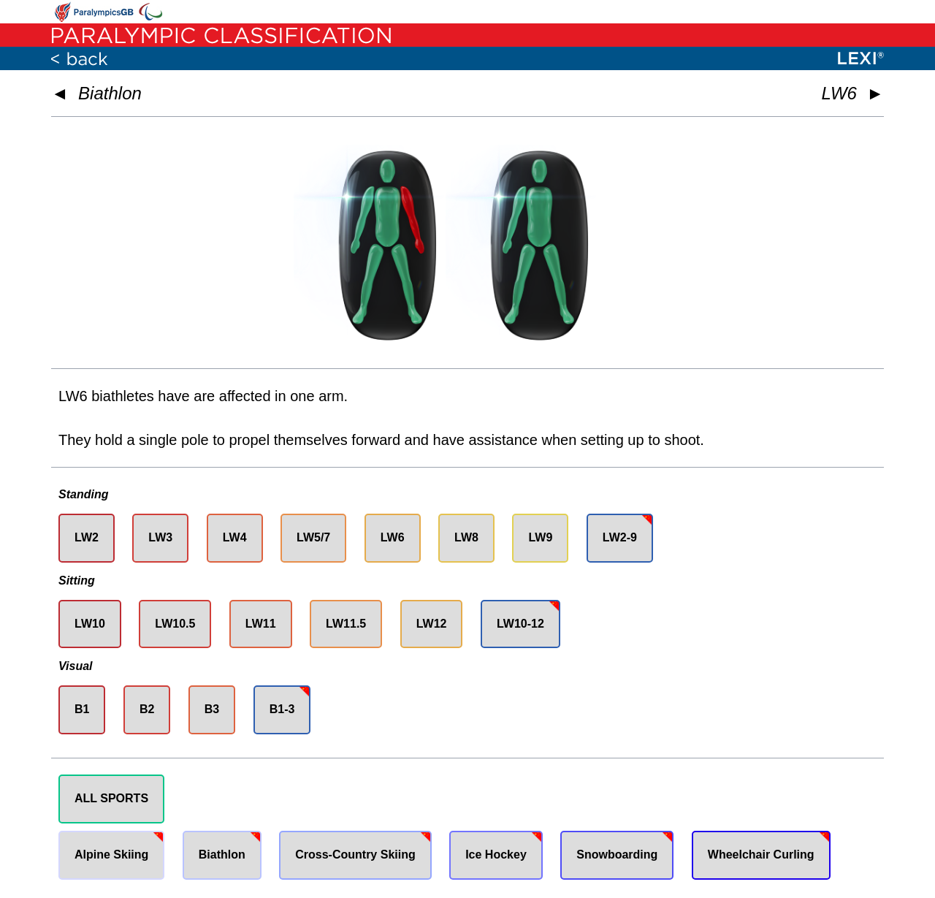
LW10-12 (520, 623)
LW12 (431, 623)
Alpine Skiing (111, 854)
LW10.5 (175, 623)
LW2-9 (620, 537)
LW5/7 (313, 537)
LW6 (393, 537)
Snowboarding (616, 854)
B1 (82, 709)
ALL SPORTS (111, 798)
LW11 (260, 623)
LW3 (160, 537)
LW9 (540, 537)
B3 (212, 709)
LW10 (90, 623)
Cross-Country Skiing (355, 854)
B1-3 (282, 709)
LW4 (235, 537)
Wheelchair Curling (761, 854)
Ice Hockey (496, 854)
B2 (147, 709)
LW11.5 (346, 623)
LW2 (87, 537)
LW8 (466, 537)
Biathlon (110, 93)
